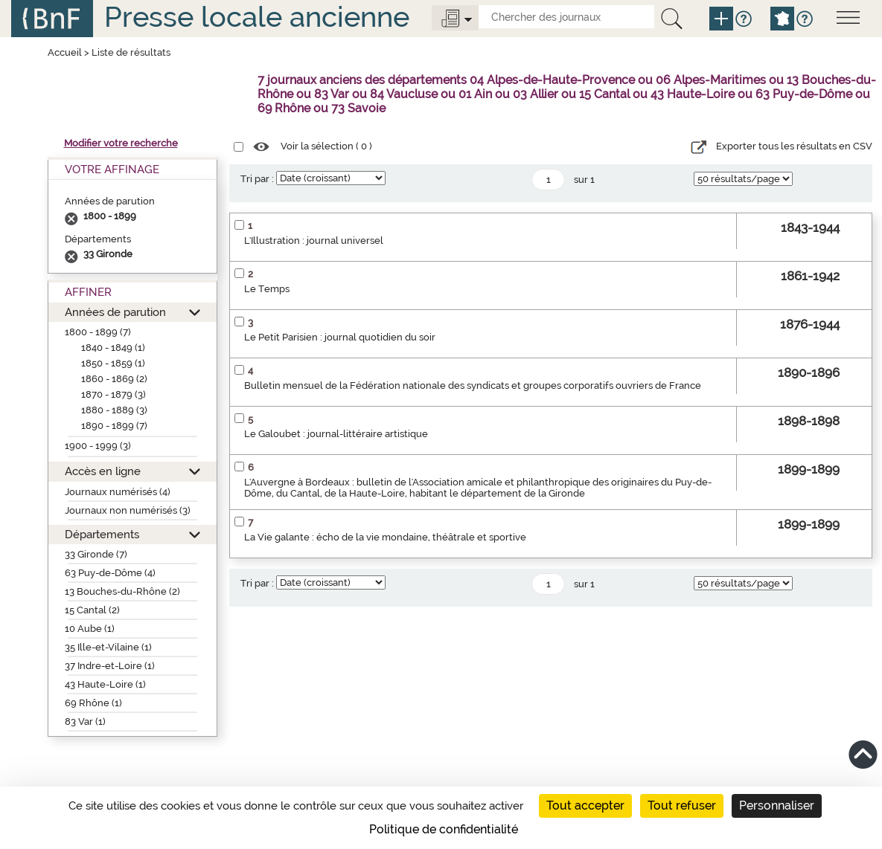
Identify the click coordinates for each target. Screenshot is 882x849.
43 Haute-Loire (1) (105, 684)
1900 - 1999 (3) (98, 445)
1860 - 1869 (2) (114, 378)
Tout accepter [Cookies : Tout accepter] (585, 805)
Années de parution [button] (115, 312)
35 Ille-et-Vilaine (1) (108, 647)
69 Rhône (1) (93, 702)
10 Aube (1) (90, 628)
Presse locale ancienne (256, 16)
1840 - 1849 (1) (113, 347)
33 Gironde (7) (96, 554)
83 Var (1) (85, 721)
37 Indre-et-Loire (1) (110, 665)
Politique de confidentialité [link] (443, 829)
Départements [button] (102, 534)
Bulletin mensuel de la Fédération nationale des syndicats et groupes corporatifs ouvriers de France (472, 385)
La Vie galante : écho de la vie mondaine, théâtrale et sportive (385, 537)
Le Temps (267, 288)
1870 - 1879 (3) (113, 394)
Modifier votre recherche (121, 143)
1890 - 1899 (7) (114, 425)
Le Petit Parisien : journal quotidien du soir (339, 337)
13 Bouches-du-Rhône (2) (122, 591)
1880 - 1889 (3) (114, 410)
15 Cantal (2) (92, 610)
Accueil (65, 52)
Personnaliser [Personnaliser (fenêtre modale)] (776, 805)
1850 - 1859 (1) (113, 363)
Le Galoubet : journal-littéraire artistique (336, 433)
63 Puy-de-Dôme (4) (110, 572)
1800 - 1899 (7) (98, 332)
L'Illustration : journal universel (313, 240)
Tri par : (257, 178)
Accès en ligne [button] (103, 471)
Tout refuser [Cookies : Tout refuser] (682, 805)
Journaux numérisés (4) (117, 491)
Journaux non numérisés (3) (128, 510)
